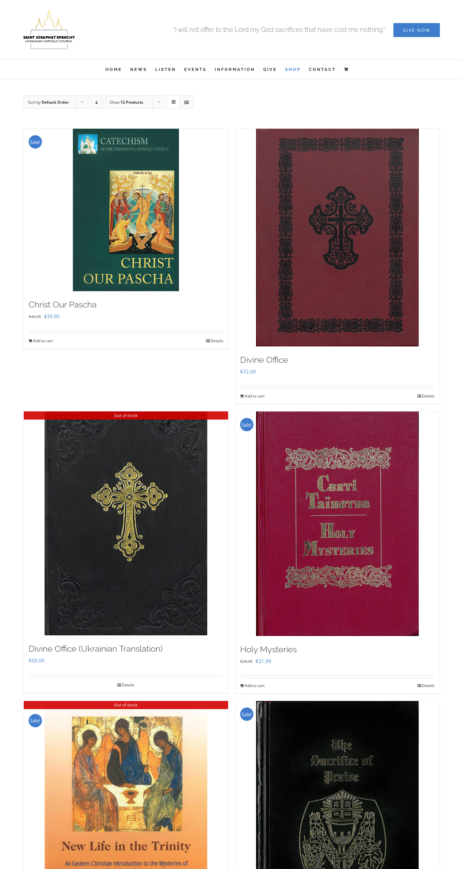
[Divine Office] (337, 237)
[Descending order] (96, 102)
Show (126, 102)
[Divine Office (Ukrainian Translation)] (126, 523)
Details (217, 341)
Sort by (48, 102)
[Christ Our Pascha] (126, 210)
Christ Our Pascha (63, 304)
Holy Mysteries (268, 649)
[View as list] (186, 102)
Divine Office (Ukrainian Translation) (96, 649)
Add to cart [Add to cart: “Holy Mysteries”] (255, 685)
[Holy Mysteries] (337, 523)
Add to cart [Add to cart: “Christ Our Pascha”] (43, 341)
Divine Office (264, 360)
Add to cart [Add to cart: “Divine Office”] (255, 396)
